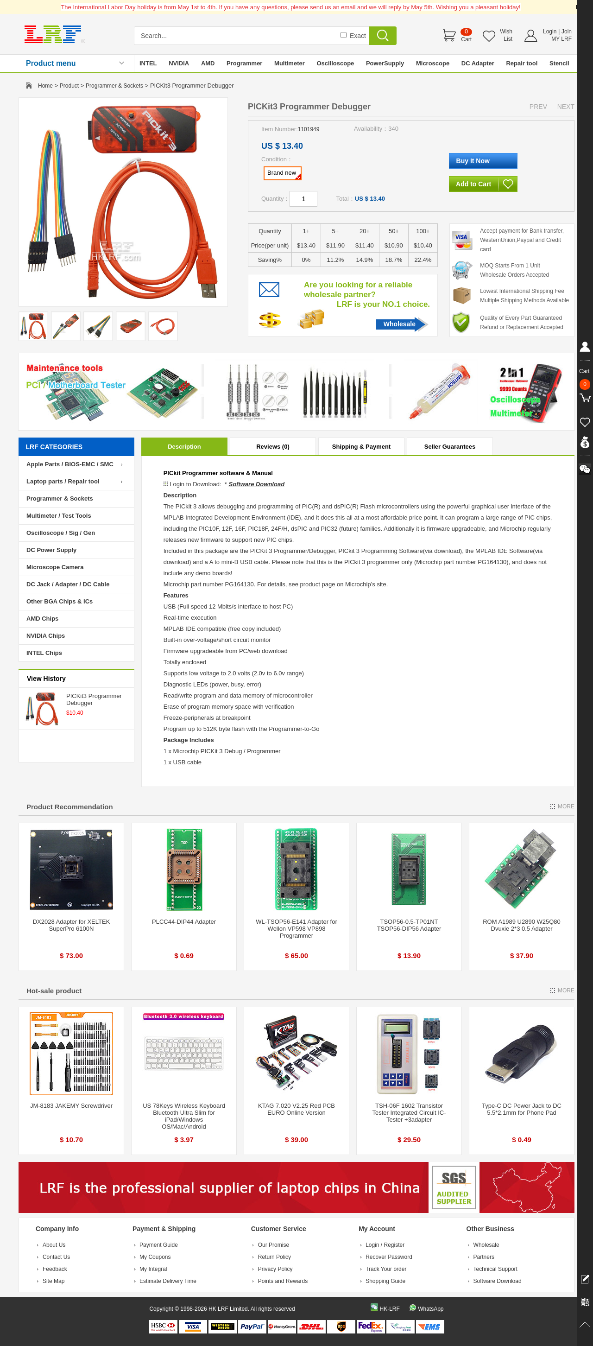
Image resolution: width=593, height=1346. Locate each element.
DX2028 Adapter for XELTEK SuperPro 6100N (71, 925)
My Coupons (154, 1257)
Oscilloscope (335, 63)
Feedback (55, 1269)
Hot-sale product (54, 991)
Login (549, 31)
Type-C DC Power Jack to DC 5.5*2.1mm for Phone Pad (521, 1109)
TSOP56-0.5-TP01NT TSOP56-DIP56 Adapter (409, 925)
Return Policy (274, 1257)
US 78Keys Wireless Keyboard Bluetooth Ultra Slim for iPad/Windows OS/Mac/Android (184, 1116)
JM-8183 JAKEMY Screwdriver (71, 1105)
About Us (54, 1245)
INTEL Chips (44, 652)
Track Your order (386, 1269)
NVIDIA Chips (45, 635)
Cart (466, 39)
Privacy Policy (275, 1269)
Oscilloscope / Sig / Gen (60, 532)
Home (45, 86)
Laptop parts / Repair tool (62, 481)
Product (69, 86)
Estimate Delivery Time (167, 1281)
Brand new (284, 174)
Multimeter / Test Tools (58, 515)
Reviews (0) (273, 446)
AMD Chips (42, 618)
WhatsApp (430, 1309)
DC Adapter (477, 63)
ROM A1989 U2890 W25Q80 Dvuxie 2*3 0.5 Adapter (522, 925)
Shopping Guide (385, 1281)
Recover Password (389, 1257)
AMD (208, 63)
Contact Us (56, 1257)
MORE (566, 806)
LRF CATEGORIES (54, 447)
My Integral (153, 1269)
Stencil (559, 63)
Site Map (53, 1281)
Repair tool (521, 63)
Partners (483, 1257)
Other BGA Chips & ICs (59, 601)
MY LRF (561, 39)
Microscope (432, 63)
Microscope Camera (55, 567)
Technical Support (495, 1269)
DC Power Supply (51, 549)
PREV (538, 106)
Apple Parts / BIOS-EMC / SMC (70, 464)
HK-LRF (389, 1309)
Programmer (244, 63)
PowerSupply (385, 63)
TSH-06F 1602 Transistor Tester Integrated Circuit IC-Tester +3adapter (409, 1112)
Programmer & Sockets (114, 86)
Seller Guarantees (450, 446)
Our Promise (273, 1245)
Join (566, 31)
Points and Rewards (283, 1281)
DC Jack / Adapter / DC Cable (67, 584)
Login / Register (385, 1245)
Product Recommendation (69, 807)
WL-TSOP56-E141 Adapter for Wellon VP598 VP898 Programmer (296, 928)
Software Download (497, 1281)
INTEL (148, 63)
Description (184, 446)
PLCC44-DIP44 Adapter (184, 921)
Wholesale (400, 324)
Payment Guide (158, 1245)
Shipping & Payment (361, 446)
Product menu (51, 63)
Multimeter (289, 63)
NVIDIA (179, 63)
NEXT (565, 106)
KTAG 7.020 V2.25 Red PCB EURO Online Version (296, 1109)
